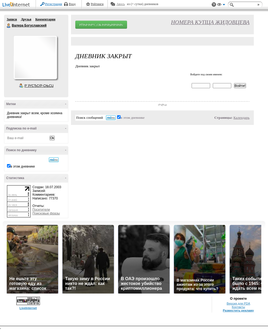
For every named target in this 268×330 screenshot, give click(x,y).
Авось (120, 4)
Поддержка (214, 4)
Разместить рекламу (238, 310)
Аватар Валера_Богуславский (35, 57)
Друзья (26, 19)
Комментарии (45, 19)
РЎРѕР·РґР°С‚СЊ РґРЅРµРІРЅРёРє (101, 24)
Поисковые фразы (46, 213)
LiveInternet (17, 5)
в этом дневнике (22, 166)
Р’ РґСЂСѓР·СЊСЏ (39, 86)
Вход (72, 4)
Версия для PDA (238, 303)
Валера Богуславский (9, 26)
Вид (221, 5)
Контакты (238, 307)
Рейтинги (97, 4)
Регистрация (53, 4)
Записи (12, 19)
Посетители (41, 210)
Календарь (241, 118)
